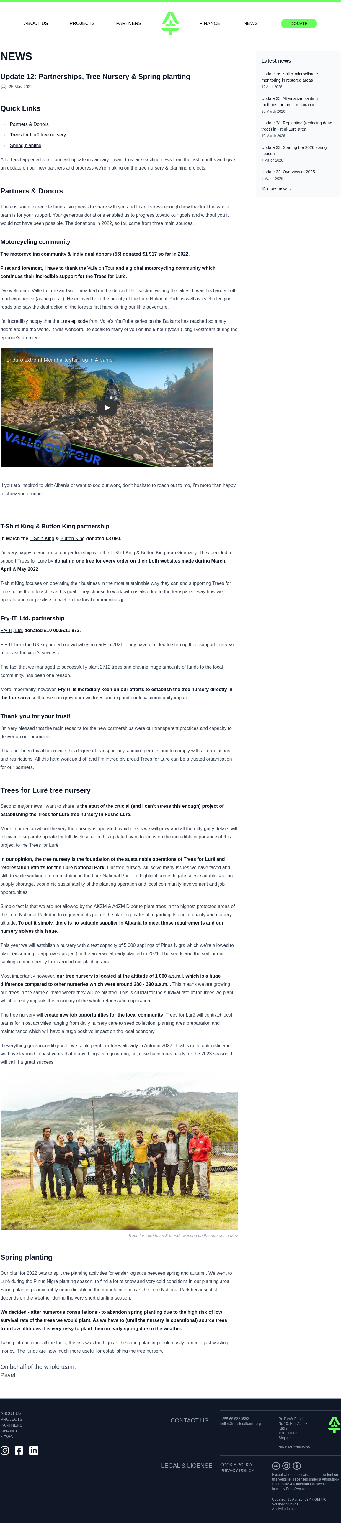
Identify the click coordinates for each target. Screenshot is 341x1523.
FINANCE (210, 23)
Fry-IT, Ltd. (12, 630)
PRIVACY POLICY (237, 1470)
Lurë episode (74, 321)
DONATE (299, 23)
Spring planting (26, 145)
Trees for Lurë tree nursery (38, 134)
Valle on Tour (101, 268)
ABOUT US (36, 23)
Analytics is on (283, 1509)
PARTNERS (128, 23)
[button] (107, 407)
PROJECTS (82, 23)
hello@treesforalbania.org (240, 1424)
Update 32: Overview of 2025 (288, 172)
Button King (72, 538)
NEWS (251, 23)
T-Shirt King (42, 538)
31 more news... (276, 188)
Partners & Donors (29, 124)
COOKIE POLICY (236, 1464)
